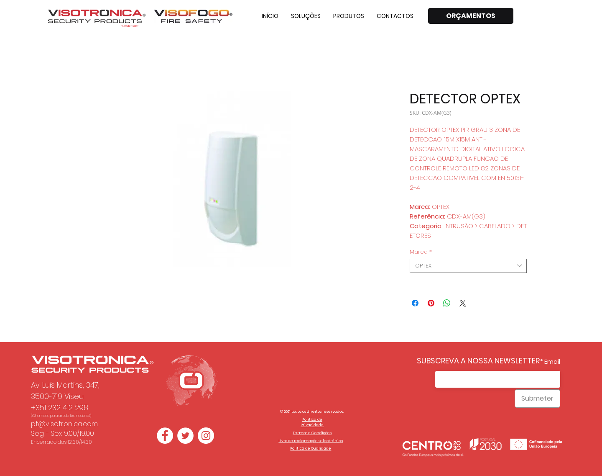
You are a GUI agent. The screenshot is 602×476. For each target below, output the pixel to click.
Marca (421, 252)
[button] (306, 15)
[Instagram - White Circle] (206, 435)
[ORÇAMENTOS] (470, 16)
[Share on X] (463, 303)
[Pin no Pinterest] (431, 303)
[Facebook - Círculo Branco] (165, 435)
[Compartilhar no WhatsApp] (447, 303)
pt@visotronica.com (64, 424)
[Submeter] (537, 398)
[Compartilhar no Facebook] (415, 303)
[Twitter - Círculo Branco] (185, 435)
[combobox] (468, 266)
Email (552, 362)
